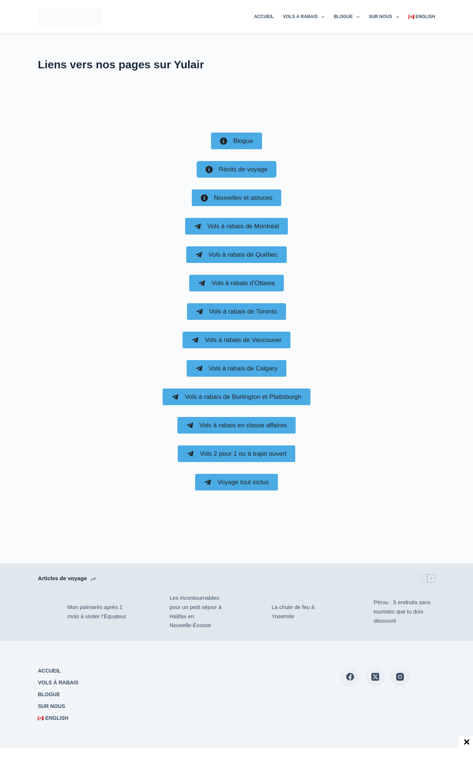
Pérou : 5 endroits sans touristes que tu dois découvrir (402, 611)
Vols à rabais (305, 17)
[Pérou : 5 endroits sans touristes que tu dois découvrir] (355, 612)
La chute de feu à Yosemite (293, 611)
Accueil (263, 16)
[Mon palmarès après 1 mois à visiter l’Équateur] (49, 612)
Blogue (348, 17)
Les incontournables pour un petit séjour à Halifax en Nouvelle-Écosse (196, 611)
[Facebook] (350, 677)
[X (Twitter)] (375, 677)
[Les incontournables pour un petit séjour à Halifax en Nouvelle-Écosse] (151, 612)
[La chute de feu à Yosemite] (253, 612)
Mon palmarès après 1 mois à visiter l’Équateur (96, 611)
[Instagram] (400, 677)
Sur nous (385, 17)
